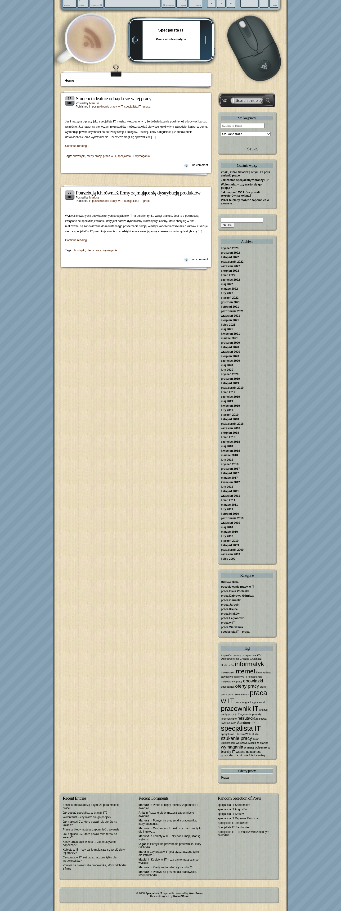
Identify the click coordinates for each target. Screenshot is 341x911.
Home (69, 80)
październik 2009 (232, 549)
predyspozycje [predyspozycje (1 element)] (229, 714)
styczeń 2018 (229, 464)
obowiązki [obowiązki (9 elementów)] (253, 680)
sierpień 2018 (230, 432)
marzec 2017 (229, 477)
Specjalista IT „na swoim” (233, 823)
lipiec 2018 (228, 437)
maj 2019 (227, 401)
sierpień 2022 (230, 270)
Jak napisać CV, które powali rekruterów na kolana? (240, 194)
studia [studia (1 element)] (255, 734)
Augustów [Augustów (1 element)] (226, 655)
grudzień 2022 (230, 252)
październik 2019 (232, 387)
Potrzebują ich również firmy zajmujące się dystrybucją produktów (138, 193)
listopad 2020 (230, 347)
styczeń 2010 (229, 540)
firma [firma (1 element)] (236, 658)
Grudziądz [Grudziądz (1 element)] (256, 658)
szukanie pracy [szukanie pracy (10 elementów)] (236, 738)
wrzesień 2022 (230, 266)
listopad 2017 (230, 473)
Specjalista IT (171, 30)
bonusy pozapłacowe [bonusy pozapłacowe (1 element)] (244, 655)
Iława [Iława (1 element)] (259, 672)
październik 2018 (232, 423)
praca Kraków (230, 613)
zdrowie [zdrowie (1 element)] (243, 755)
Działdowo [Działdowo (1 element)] (227, 658)
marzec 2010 (229, 531)
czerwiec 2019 (230, 396)
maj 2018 (227, 446)
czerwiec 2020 (230, 360)
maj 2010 (227, 527)
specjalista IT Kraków (231, 814)
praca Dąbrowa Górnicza (237, 595)
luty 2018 (227, 459)
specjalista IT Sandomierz (234, 805)
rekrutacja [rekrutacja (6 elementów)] (247, 718)
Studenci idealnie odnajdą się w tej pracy (113, 98)
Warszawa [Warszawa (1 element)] (241, 742)
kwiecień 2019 (230, 405)
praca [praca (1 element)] (263, 686)
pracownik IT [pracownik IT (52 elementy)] (240, 708)
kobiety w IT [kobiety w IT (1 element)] (240, 676)
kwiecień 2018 (230, 450)
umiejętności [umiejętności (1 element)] (228, 742)
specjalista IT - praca (137, 106)
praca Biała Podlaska (235, 591)
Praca (225, 777)
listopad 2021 (230, 306)
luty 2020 (227, 369)
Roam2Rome (181, 896)
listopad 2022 (230, 257)
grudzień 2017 (230, 468)
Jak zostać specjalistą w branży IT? (245, 180)
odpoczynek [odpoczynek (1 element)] (227, 686)
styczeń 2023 (229, 248)
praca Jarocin (230, 604)
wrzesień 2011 (230, 495)
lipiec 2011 (228, 500)
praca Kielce (229, 609)
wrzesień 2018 (230, 428)
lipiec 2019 (228, 392)
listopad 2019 (230, 383)
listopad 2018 (230, 419)
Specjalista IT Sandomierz (234, 827)
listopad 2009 (230, 545)
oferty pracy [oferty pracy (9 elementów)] (247, 686)
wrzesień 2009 (230, 554)
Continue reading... (77, 146)
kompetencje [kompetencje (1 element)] (255, 676)
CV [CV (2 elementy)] (259, 655)
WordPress (196, 893)
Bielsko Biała (230, 582)
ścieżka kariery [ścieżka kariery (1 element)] (257, 755)
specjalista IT (125, 156)
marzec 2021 (229, 338)
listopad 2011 (230, 491)
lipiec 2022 (228, 275)
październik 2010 (232, 518)
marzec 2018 (229, 455)
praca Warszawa (232, 627)
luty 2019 (227, 410)
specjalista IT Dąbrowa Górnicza (238, 818)
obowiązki (79, 156)
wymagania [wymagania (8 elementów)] (232, 746)
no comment (200, 165)
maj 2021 (227, 329)
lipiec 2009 (228, 558)
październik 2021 (232, 311)
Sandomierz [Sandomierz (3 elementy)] (246, 723)
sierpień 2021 (230, 320)
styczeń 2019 (229, 414)
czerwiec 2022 (230, 279)
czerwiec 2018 (230, 441)
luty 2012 (227, 486)
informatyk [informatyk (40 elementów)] (249, 663)
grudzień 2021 (230, 302)
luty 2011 (227, 509)
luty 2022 (227, 293)
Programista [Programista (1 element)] (244, 714)
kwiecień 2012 (230, 482)
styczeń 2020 (229, 374)
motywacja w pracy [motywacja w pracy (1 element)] (231, 681)
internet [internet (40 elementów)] (245, 671)
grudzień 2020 (230, 342)
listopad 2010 (230, 513)
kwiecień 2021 (230, 333)
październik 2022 (232, 261)
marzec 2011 (229, 504)
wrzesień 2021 (230, 315)
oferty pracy (94, 156)
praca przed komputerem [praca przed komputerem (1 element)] (235, 694)
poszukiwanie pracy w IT (107, 106)
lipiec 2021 (228, 324)
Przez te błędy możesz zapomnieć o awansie (91, 829)
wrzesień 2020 (230, 351)
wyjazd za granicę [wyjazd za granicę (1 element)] (258, 742)
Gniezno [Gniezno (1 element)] (244, 658)
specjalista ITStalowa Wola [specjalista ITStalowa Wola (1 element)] (236, 734)
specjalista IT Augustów (232, 809)
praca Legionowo (232, 618)
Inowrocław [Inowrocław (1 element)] (227, 672)
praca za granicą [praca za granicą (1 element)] (244, 702)
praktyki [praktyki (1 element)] (263, 709)
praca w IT (109, 156)
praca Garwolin (231, 600)
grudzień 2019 (230, 378)
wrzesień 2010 (230, 522)
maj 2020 (227, 365)
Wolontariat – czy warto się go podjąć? (87, 817)
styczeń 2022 (229, 297)
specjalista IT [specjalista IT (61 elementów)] (241, 728)
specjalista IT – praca (235, 631)
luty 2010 (227, 536)
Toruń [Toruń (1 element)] (256, 739)
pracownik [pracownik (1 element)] (260, 702)
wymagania (142, 156)
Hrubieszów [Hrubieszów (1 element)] (227, 665)
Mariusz (94, 103)
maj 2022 (227, 284)
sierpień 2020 (230, 356)
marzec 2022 (229, 288)
